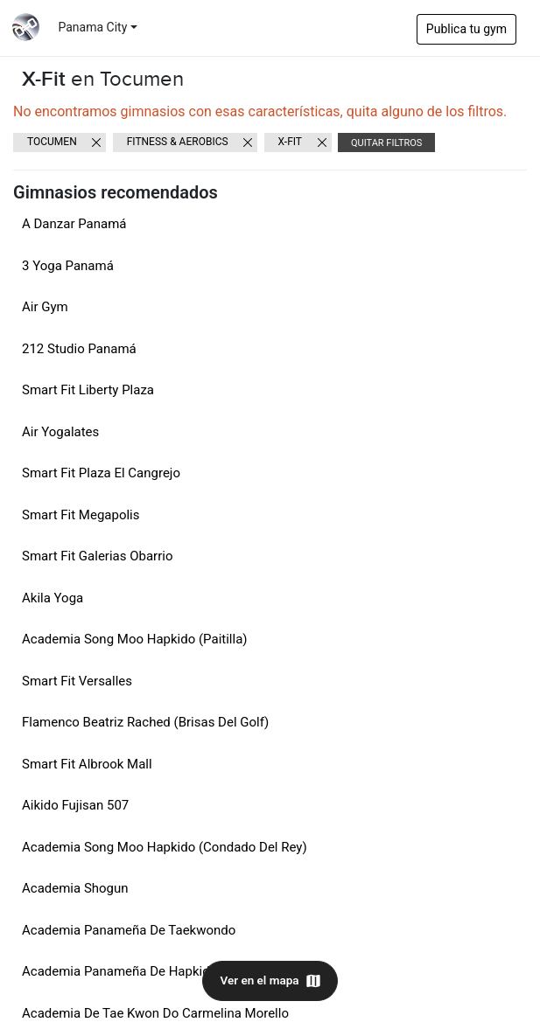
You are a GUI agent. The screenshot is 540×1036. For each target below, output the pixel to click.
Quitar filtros (386, 143)
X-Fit (290, 142)
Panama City (93, 27)
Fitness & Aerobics (177, 142)
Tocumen (52, 142)
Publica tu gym (466, 29)
